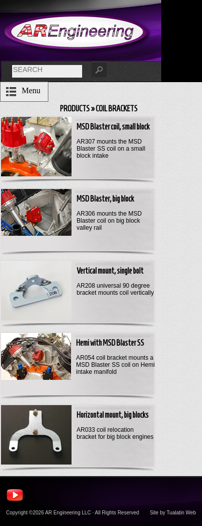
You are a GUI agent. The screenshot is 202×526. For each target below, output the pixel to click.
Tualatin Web (181, 512)
